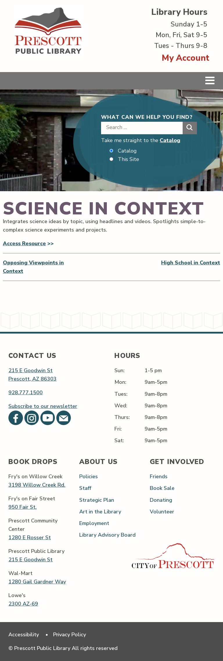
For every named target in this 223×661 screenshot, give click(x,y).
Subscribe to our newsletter (42, 406)
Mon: (120, 382)
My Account (185, 58)
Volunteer (162, 511)
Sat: (119, 440)
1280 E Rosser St (29, 537)
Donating (161, 500)
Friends (159, 476)
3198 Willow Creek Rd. (36, 485)
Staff (85, 488)
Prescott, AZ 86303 (32, 379)
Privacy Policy (70, 634)
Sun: (119, 370)
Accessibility (23, 634)
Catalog (170, 140)
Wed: (120, 405)
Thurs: (122, 417)
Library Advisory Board (107, 534)
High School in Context (190, 262)
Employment (94, 523)
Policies (88, 476)
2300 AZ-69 (23, 604)
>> (50, 243)
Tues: (120, 393)
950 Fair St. (22, 507)
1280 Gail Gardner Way (37, 581)
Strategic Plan (96, 500)
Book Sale (162, 488)
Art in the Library (100, 511)
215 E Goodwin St (30, 370)
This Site (128, 159)
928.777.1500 (25, 392)
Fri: (118, 428)
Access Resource (24, 243)
